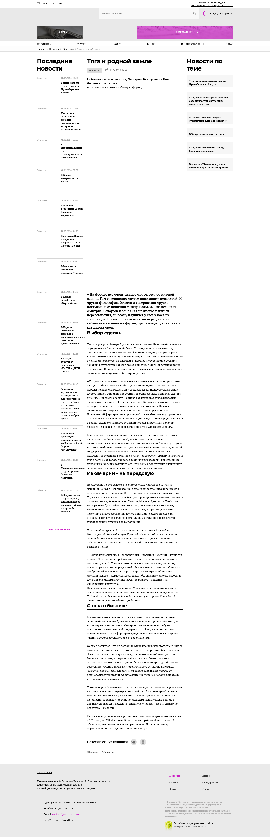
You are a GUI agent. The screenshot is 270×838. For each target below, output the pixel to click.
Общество (94, 70)
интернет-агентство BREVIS (190, 827)
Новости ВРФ (44, 772)
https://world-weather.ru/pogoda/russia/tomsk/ (212, 5)
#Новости (92, 752)
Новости (44, 44)
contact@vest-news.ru (64, 814)
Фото (118, 44)
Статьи (83, 44)
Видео (151, 44)
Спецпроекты (190, 44)
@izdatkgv (66, 820)
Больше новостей (60, 529)
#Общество (108, 752)
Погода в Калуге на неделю (212, 2)
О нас (229, 44)
